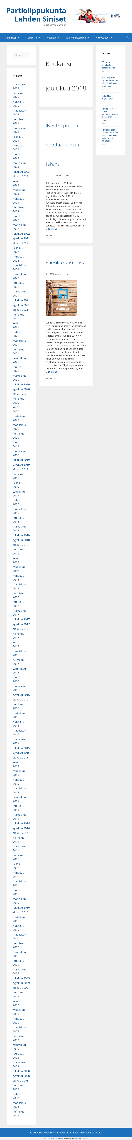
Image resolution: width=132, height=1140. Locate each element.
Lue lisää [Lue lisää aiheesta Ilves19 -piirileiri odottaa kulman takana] (52, 228)
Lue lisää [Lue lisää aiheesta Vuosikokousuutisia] (52, 371)
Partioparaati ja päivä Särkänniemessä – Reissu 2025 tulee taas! (110, 114)
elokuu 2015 (20, 757)
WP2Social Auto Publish (53, 1138)
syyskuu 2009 (21, 983)
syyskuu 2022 (21, 238)
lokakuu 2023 (21, 171)
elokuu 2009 (20, 987)
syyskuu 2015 (21, 752)
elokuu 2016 (20, 699)
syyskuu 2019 (21, 464)
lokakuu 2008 (21, 1071)
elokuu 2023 (20, 176)
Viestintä (54, 37)
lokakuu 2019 (21, 460)
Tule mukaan (13, 37)
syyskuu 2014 (21, 828)
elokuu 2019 (20, 469)
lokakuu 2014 (21, 823)
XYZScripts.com (81, 1138)
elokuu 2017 (20, 629)
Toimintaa (34, 37)
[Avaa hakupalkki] (127, 37)
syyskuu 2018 (21, 540)
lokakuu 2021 (21, 300)
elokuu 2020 (20, 394)
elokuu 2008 (20, 1080)
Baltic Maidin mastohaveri (107, 97)
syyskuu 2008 (21, 1076)
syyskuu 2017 (21, 624)
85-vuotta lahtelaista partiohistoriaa (108, 65)
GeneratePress (93, 1132)
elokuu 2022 (20, 243)
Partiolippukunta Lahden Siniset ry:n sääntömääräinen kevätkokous (110, 81)
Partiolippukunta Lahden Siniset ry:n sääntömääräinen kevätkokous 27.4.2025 (110, 135)
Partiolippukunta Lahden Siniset (36, 15)
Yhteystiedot (105, 37)
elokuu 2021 (20, 309)
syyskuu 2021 (21, 305)
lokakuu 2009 (21, 978)
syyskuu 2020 (21, 389)
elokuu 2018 (20, 545)
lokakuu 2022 (21, 233)
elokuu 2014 (20, 833)
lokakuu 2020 (21, 384)
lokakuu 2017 (21, 619)
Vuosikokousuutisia (66, 262)
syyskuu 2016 (21, 695)
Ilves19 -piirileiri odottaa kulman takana (62, 144)
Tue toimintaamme (79, 37)
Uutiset (52, 235)
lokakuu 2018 (21, 535)
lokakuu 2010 (21, 907)
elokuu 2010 (20, 912)
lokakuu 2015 (21, 748)
